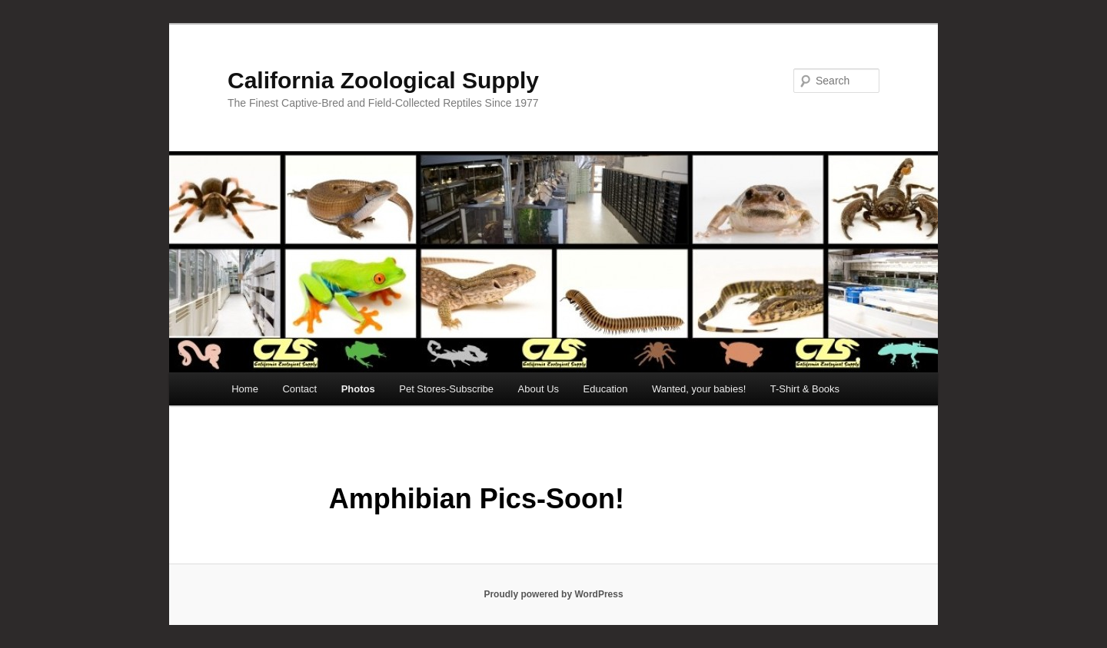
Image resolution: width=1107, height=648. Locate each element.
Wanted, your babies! (699, 389)
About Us (538, 389)
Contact (299, 389)
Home (244, 389)
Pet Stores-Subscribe (446, 389)
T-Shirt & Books (804, 389)
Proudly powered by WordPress (553, 594)
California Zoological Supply (383, 80)
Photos (358, 389)
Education (605, 389)
